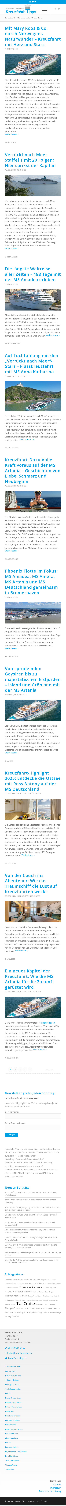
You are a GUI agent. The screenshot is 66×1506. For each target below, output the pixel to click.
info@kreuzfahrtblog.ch (20, 1353)
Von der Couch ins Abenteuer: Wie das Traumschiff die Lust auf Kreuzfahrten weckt (31, 883)
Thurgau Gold (43, 1292)
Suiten (13, 1304)
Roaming (8, 1317)
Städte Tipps (28, 1280)
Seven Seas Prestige (54, 1313)
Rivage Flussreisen (49, 1300)
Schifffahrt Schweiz (11, 1288)
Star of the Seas (30, 1284)
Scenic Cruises (37, 1300)
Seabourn (36, 1280)
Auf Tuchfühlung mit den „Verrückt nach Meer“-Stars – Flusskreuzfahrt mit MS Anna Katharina (31, 363)
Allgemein (9, 170)
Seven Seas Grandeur (45, 1296)
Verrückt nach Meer (22, 1291)
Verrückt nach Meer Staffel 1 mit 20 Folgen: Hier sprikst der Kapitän (30, 160)
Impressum (55, 1487)
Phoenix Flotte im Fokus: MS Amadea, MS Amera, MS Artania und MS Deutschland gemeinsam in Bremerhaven (31, 581)
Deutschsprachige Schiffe (16, 793)
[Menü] (43, 9)
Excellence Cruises (12, 1416)
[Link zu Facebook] (55, 9)
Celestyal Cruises (12, 1384)
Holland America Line (13, 1407)
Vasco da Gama (18, 1280)
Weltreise (41, 1283)
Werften (40, 1304)
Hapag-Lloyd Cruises (13, 1402)
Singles (51, 1292)
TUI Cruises (26, 1303)
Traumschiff (25, 1308)
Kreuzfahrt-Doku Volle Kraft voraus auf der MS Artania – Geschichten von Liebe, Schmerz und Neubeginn (33, 470)
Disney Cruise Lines (13, 1398)
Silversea (15, 1316)
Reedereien (9, 1313)
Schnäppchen (30, 1312)
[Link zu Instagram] (59, 9)
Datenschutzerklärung (50, 1491)
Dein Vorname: (12, 1111)
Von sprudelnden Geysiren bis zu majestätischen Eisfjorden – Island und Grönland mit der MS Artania (33, 679)
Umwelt (50, 1284)
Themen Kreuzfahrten (16, 1295)
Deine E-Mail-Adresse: (15, 1123)
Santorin (57, 1296)
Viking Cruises (42, 1313)
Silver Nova (8, 1280)
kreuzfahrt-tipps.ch (17, 1358)
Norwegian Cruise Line (14, 1429)
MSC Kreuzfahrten (12, 1420)
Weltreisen (57, 1284)
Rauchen (57, 1308)
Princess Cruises (11, 1447)
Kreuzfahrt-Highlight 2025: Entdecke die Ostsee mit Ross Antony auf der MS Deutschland (33, 781)
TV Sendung (47, 1288)
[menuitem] (32, 2)
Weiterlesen (12, 134)
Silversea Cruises (17, 1284)
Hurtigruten (9, 1411)
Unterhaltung (18, 1313)
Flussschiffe (10, 376)
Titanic (46, 1304)
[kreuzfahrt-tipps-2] (27, 9)
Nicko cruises (10, 1424)
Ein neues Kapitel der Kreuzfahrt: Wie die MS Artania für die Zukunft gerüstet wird (29, 979)
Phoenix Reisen (11, 49)
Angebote (9, 695)
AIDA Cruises (10, 1371)
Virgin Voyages (9, 1300)
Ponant (8, 1442)
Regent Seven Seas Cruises (16, 1451)
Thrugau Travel (33, 1296)
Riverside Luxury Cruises (23, 1300)
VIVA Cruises (40, 1308)
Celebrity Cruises (12, 1380)
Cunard (8, 1393)
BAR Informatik (42, 1501)
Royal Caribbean (30, 1287)
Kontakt (32, 2)
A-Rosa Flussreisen (12, 1366)
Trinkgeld (52, 1304)
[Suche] (37, 9)
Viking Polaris (49, 1308)
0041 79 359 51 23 (16, 1347)
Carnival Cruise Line (13, 1375)
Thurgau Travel (12, 1308)
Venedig (32, 1308)
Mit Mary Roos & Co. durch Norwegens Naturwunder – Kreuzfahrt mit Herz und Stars (33, 36)
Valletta (35, 1292)
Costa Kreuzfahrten (13, 1389)
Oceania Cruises (11, 1433)
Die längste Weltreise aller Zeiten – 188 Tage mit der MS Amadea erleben (33, 274)
